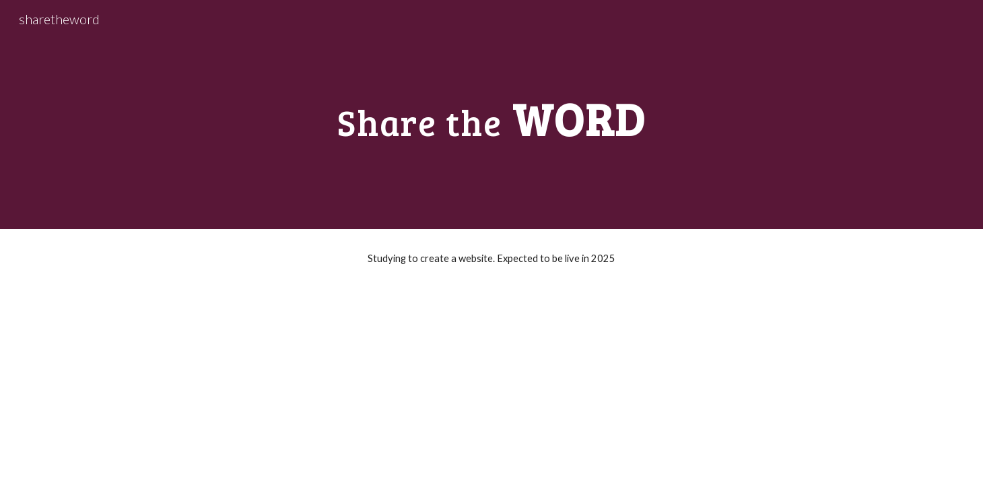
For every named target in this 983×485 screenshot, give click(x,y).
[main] (491, 114)
